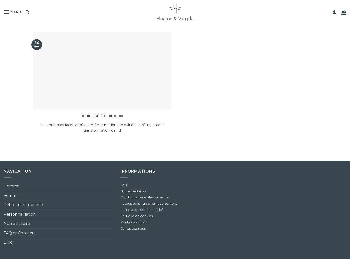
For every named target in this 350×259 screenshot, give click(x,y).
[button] (12, 12)
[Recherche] (27, 12)
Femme (11, 195)
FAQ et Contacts (19, 233)
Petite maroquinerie (23, 205)
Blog (8, 242)
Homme (11, 186)
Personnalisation (20, 214)
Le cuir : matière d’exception (102, 115)
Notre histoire (17, 223)
